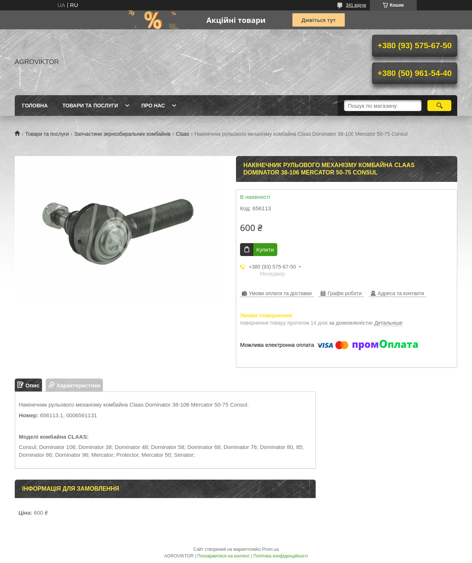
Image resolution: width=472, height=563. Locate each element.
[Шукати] (439, 105)
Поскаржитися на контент (223, 556)
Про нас (153, 105)
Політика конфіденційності (280, 556)
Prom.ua (270, 549)
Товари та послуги (90, 105)
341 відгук (356, 5)
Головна (35, 105)
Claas (182, 134)
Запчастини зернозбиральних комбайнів (122, 134)
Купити (265, 249)
